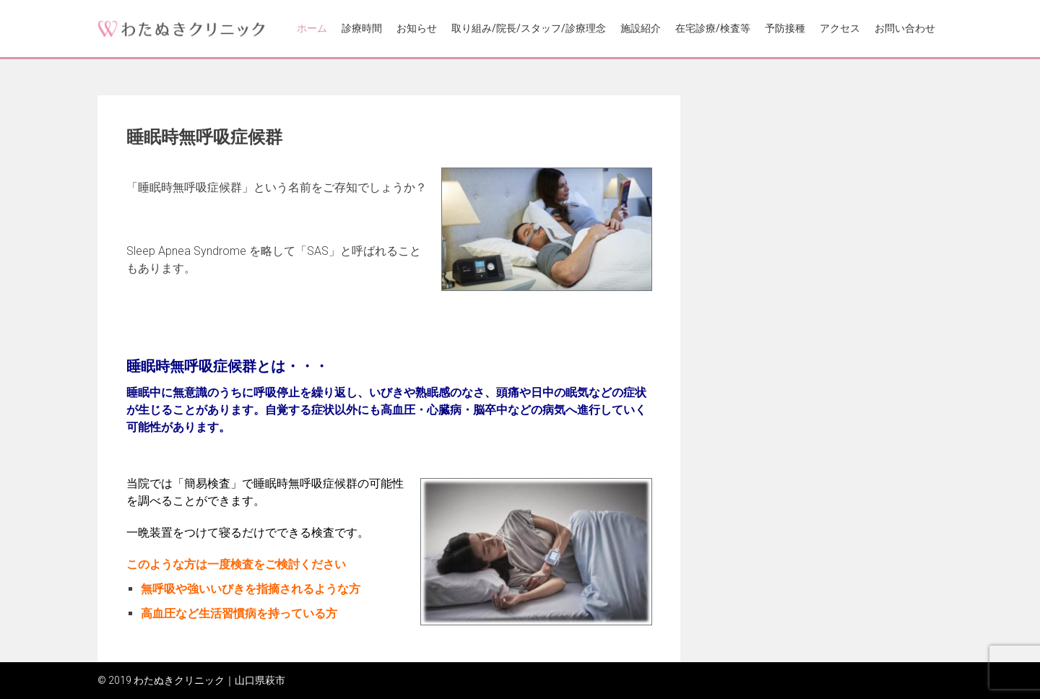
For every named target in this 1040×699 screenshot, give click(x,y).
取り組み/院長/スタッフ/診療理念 (528, 28)
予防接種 (785, 28)
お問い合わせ (905, 28)
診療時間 (362, 28)
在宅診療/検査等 (712, 28)
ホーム (312, 28)
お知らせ (416, 28)
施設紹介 (640, 28)
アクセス (840, 28)
